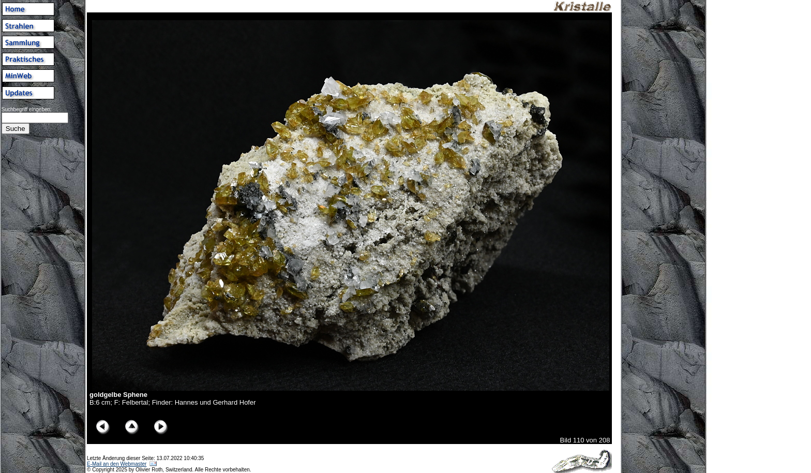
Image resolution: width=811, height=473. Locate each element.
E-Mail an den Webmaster (116, 464)
